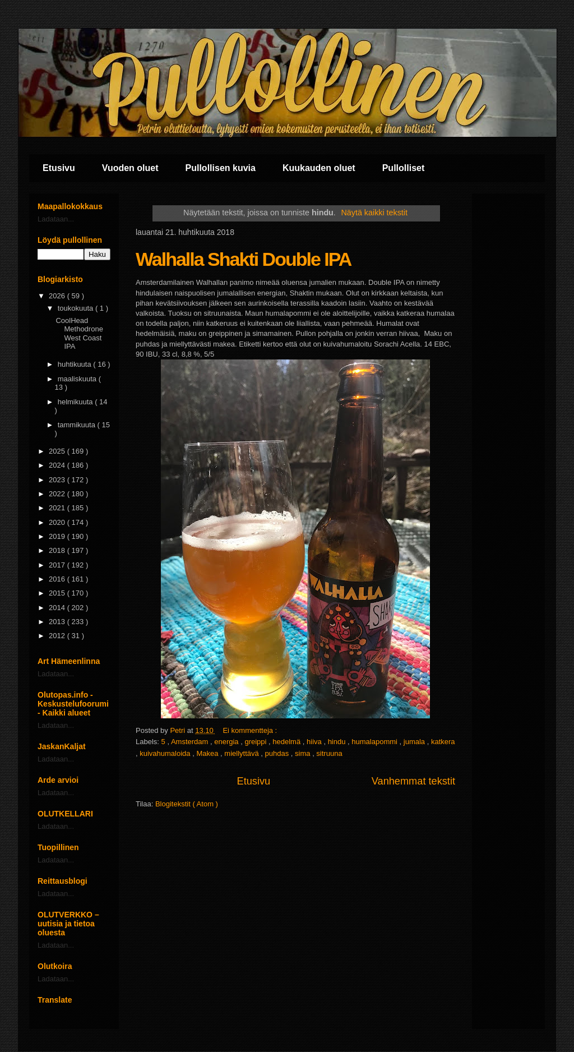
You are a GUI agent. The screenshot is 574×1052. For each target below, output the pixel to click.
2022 (58, 494)
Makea (208, 753)
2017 (58, 565)
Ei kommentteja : (251, 730)
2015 (58, 593)
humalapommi (375, 741)
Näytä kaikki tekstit (374, 212)
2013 (58, 621)
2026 (58, 296)
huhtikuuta (76, 364)
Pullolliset (403, 168)
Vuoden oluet (130, 168)
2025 (58, 451)
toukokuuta (76, 308)
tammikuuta (78, 425)
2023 (58, 480)
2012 (58, 635)
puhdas (278, 753)
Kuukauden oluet (319, 168)
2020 (58, 522)
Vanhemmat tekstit (413, 781)
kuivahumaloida (166, 753)
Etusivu (59, 168)
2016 (58, 579)
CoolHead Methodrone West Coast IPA (79, 333)
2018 (58, 550)
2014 (58, 607)
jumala (415, 741)
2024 (58, 465)
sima (303, 753)
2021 (58, 508)
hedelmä (287, 741)
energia (227, 741)
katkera (443, 741)
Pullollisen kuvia (221, 168)
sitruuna (329, 753)
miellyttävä (242, 753)
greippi (256, 741)
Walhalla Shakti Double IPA (243, 259)
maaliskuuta (78, 379)
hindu (338, 741)
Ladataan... (56, 219)
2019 (58, 536)
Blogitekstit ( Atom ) (186, 804)
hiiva (315, 741)
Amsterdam (190, 741)
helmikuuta (76, 402)
